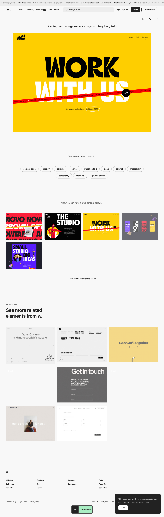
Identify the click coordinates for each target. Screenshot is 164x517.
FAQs (101, 480)
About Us (102, 484)
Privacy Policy (34, 502)
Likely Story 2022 (107, 26)
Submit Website (149, 10)
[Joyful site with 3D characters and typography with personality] (63, 255)
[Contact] (101, 226)
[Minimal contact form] (82, 423)
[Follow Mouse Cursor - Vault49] (133, 384)
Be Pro (135, 10)
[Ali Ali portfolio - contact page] (82, 384)
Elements (9, 488)
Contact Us (103, 488)
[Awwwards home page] (75, 509)
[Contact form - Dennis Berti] (82, 344)
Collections (10, 484)
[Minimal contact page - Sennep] (133, 344)
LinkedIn (114, 502)
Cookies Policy (11, 502)
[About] (63, 226)
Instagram (104, 502)
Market (56, 10)
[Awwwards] (8, 10)
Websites (9, 480)
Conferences (72, 484)
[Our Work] (24, 226)
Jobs (50, 10)
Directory (30, 10)
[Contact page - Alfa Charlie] (30, 423)
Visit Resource (86, 509)
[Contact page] (30, 345)
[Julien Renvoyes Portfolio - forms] (30, 384)
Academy (41, 10)
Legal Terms (23, 502)
